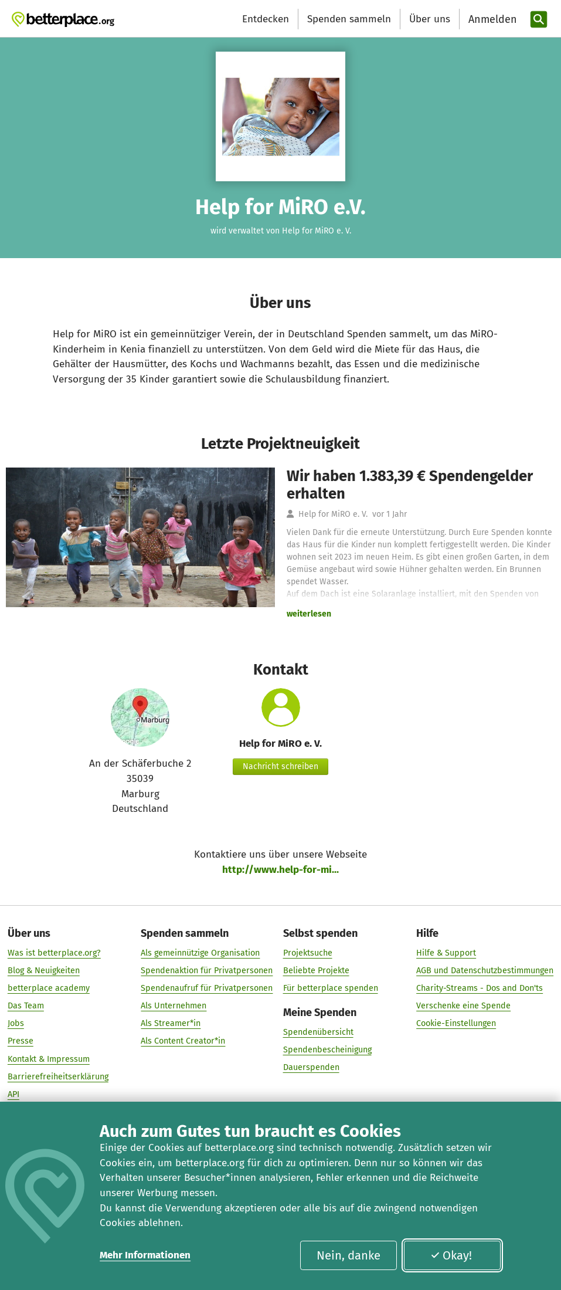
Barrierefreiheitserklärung (58, 1077)
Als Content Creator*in (183, 1042)
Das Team (26, 1006)
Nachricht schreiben (280, 766)
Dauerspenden (311, 1067)
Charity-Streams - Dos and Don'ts (479, 989)
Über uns (429, 19)
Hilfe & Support (446, 953)
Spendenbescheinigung (327, 1050)
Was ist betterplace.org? (54, 953)
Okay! (451, 1255)
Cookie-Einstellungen (456, 1024)
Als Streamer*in (170, 1024)
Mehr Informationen (145, 1255)
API (13, 1094)
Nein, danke (348, 1255)
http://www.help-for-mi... (280, 870)
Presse (20, 1042)
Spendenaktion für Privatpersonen (207, 971)
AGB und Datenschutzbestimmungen (484, 971)
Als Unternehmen (173, 1006)
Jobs (16, 1024)
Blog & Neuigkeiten (44, 971)
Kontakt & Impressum (49, 1059)
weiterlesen (309, 614)
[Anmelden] (491, 20)
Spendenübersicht (318, 1032)
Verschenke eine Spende (463, 1006)
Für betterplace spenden (330, 989)
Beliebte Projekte (316, 971)
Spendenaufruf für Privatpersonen (207, 989)
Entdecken (265, 19)
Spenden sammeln (349, 19)
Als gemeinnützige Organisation (200, 953)
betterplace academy (49, 989)
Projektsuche (307, 953)
